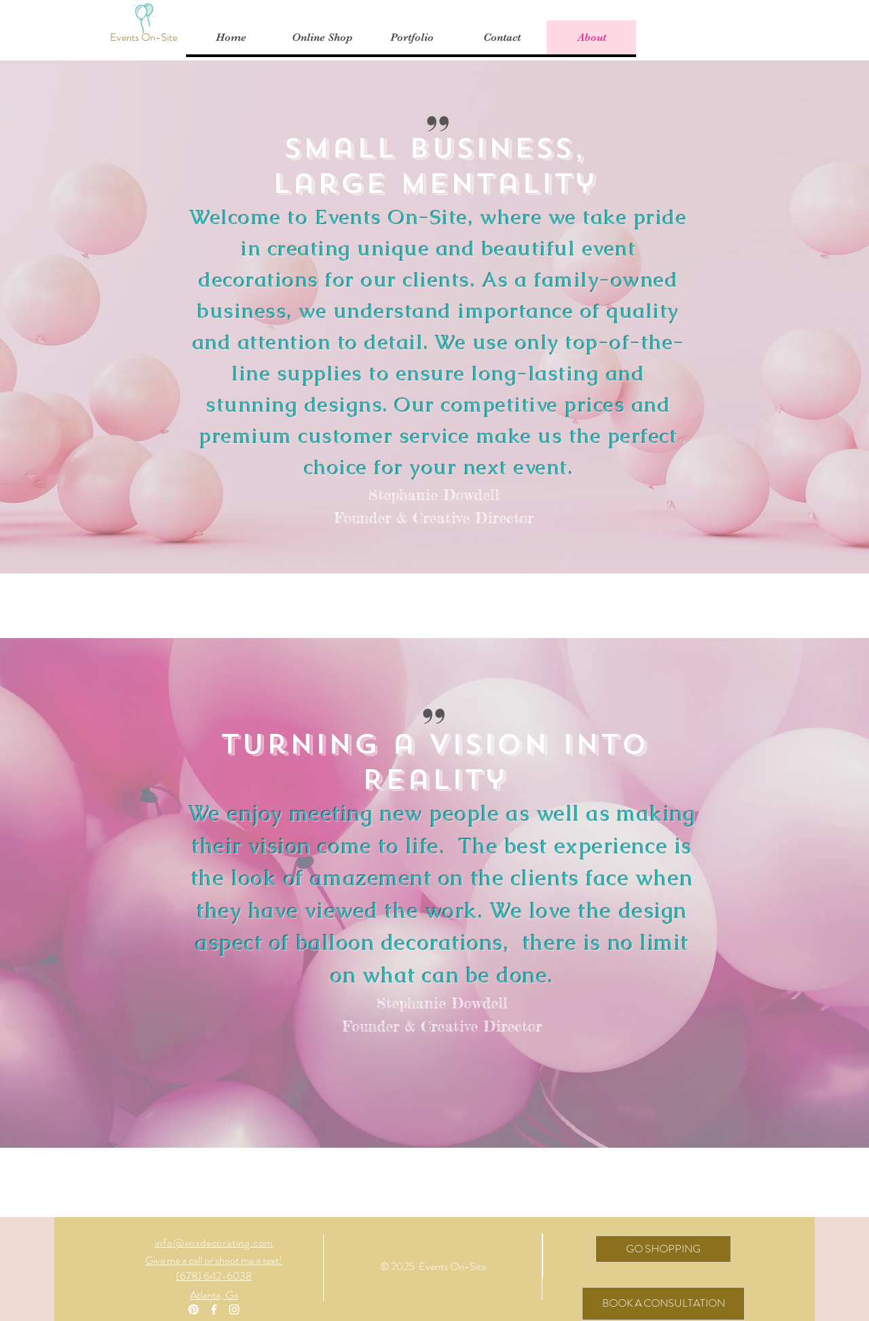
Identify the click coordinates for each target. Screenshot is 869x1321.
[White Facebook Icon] (214, 1309)
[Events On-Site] (143, 37)
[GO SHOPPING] (663, 1249)
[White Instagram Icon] (234, 1309)
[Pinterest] (193, 1309)
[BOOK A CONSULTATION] (663, 1303)
